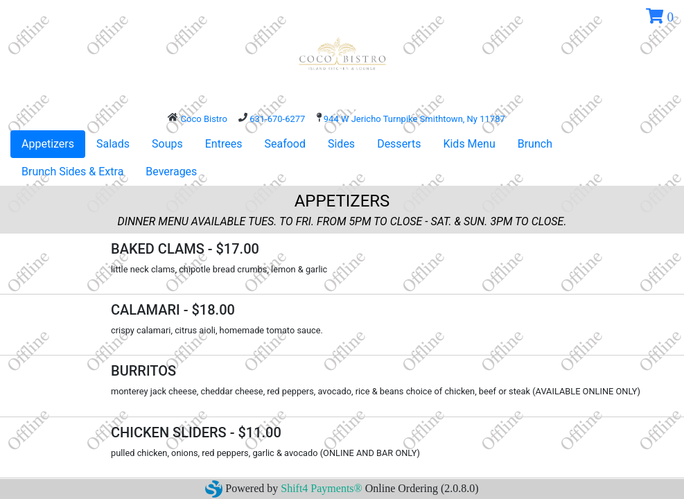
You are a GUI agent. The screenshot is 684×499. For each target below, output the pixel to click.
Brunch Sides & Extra (72, 171)
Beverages (171, 171)
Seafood (285, 143)
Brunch (535, 143)
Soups (167, 143)
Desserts (399, 143)
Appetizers (47, 143)
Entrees (224, 143)
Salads (113, 143)
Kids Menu (469, 143)
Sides (341, 143)
